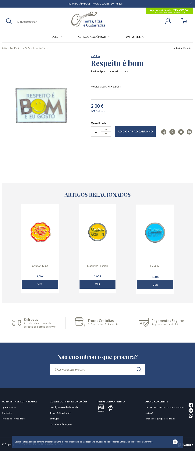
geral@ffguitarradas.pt (163, 418)
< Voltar (95, 56)
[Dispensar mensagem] (191, 2)
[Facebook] (164, 131)
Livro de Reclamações (61, 424)
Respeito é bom (40, 48)
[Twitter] (181, 131)
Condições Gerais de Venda (64, 407)
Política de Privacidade (13, 418)
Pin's (27, 48)
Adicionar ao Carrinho (135, 131)
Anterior (177, 48)
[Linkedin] (189, 131)
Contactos (7, 413)
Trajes (56, 37)
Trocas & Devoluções (60, 413)
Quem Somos (9, 407)
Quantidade (98, 123)
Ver (40, 292)
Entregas (54, 418)
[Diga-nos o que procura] (97, 369)
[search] (139, 369)
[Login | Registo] (169, 20)
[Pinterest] (172, 131)
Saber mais (147, 442)
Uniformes (136, 37)
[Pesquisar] (9, 21)
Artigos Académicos (95, 37)
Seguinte (188, 48)
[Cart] (184, 20)
